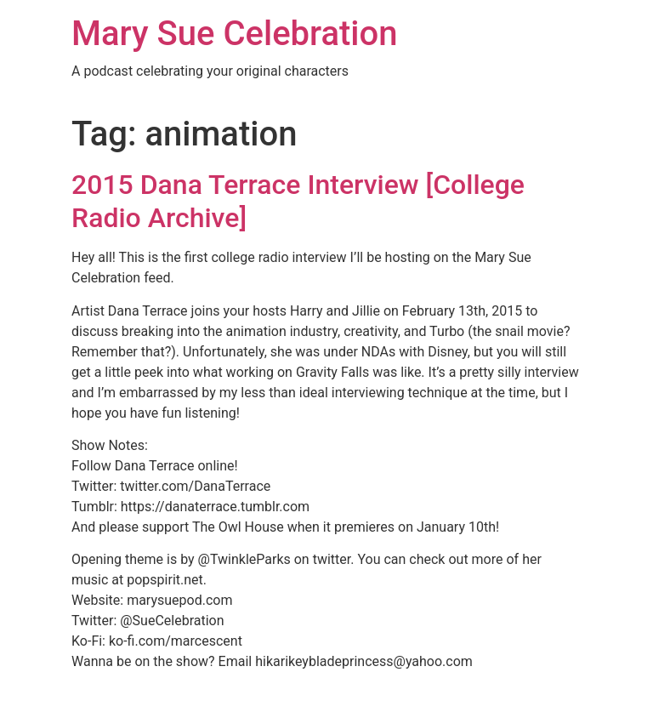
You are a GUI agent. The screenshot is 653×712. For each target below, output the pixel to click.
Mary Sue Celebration (234, 34)
